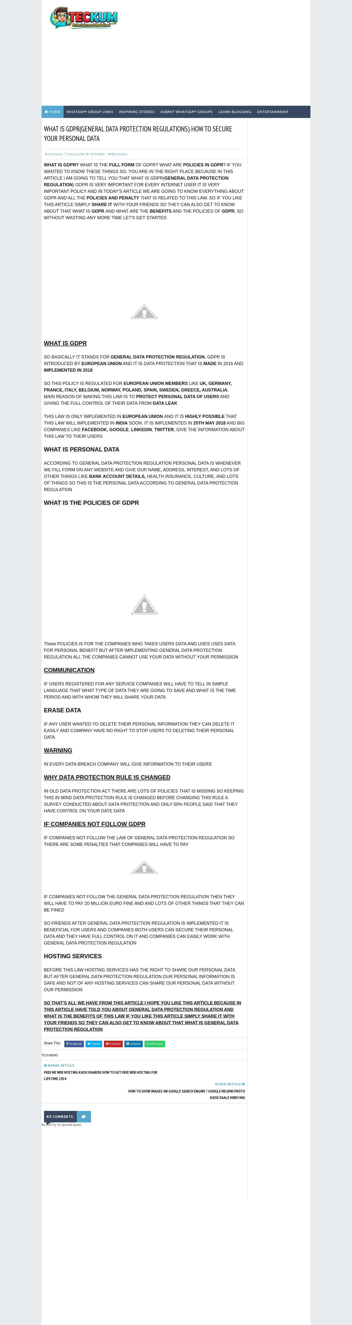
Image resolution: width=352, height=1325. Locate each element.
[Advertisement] (219, 39)
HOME (239, 287)
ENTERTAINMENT (250, 415)
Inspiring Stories (136, 85)
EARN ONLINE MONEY (252, 407)
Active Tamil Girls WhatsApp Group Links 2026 (278, 309)
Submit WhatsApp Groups (186, 85)
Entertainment (273, 85)
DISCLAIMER (243, 283)
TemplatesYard (83, 1316)
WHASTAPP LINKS (250, 465)
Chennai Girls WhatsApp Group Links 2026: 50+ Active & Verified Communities (281, 373)
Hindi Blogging (250, 424)
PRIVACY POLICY (246, 270)
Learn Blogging (235, 85)
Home (55, 85)
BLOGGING (246, 399)
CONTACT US (244, 279)
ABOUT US (242, 274)
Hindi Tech (246, 432)
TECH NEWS (97, 127)
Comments (119, 127)
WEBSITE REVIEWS (250, 457)
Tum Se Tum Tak (235, 1193)
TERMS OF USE (245, 266)
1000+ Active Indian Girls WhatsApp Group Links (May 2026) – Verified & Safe (278, 352)
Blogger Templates (131, 1316)
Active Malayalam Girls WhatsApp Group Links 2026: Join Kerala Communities (278, 332)
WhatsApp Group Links (89, 85)
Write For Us (244, 258)
